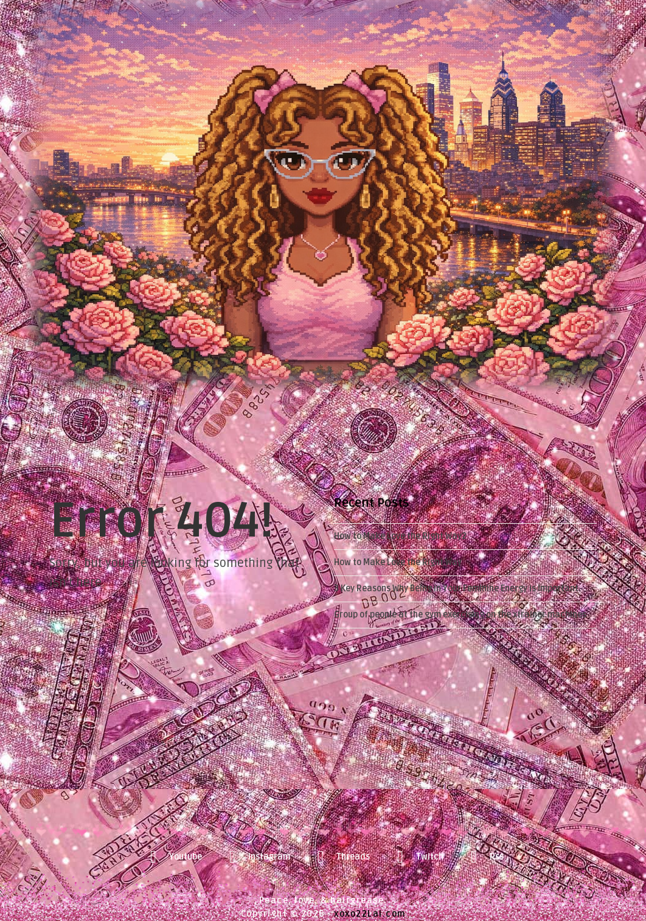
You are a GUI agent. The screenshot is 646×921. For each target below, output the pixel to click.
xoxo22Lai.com (370, 914)
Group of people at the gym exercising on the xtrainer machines (460, 615)
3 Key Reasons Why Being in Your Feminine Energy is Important (456, 588)
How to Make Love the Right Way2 (400, 536)
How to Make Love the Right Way (398, 562)
